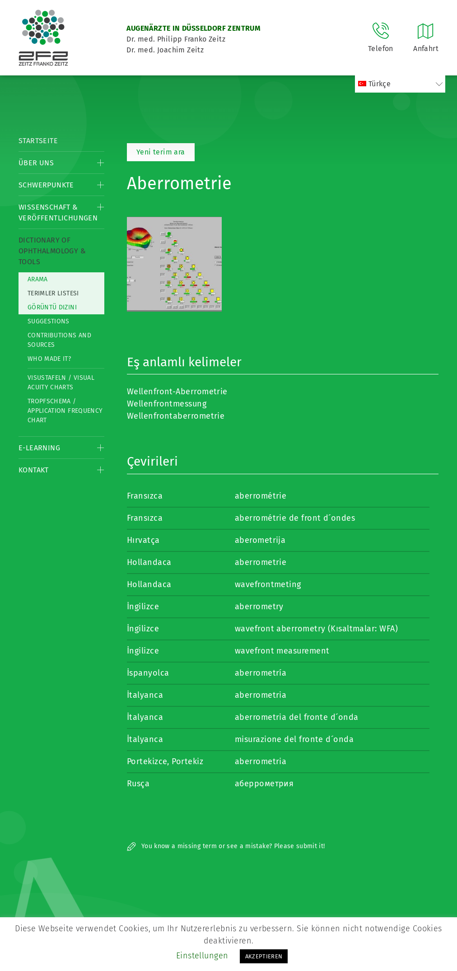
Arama (38, 279)
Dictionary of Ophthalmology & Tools (52, 251)
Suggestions (49, 321)
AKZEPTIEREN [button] (264, 956)
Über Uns (36, 163)
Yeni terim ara (160, 152)
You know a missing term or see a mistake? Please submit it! (226, 846)
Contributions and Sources (59, 340)
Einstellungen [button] (202, 956)
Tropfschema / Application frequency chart (65, 410)
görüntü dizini (52, 307)
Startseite (38, 140)
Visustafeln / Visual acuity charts (61, 382)
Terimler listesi (53, 293)
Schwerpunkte (46, 185)
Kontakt (34, 470)
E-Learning (39, 447)
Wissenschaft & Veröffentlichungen (58, 212)
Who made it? (49, 359)
